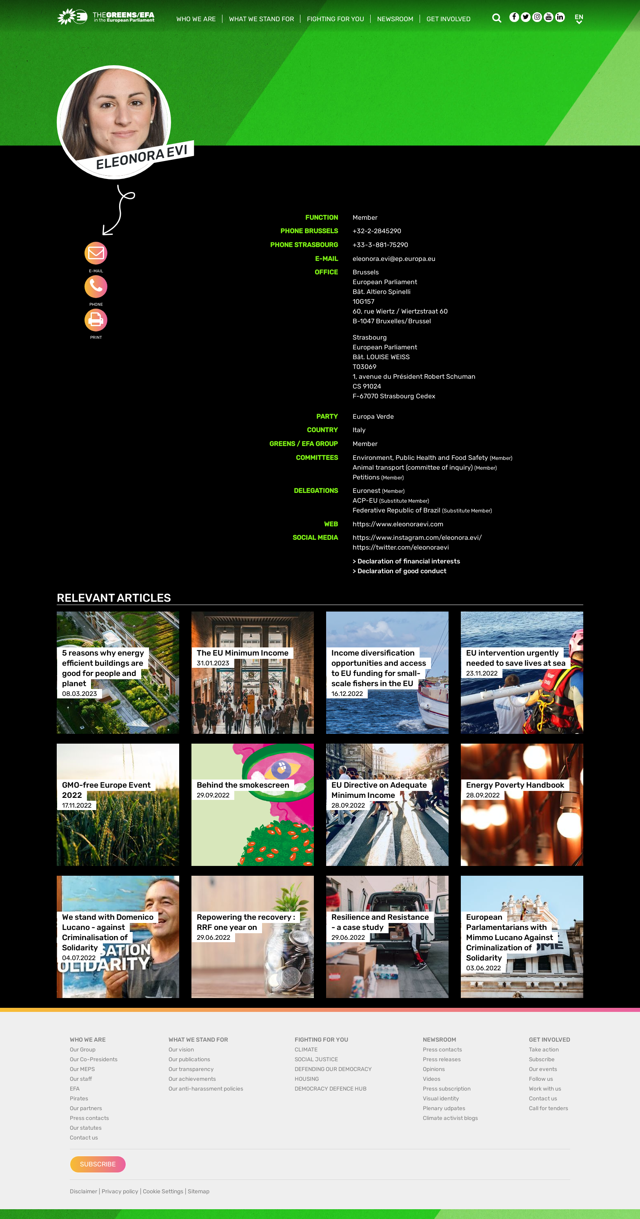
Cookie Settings (163, 1191)
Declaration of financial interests (409, 561)
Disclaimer (83, 1191)
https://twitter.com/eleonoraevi (401, 547)
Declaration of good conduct (402, 571)
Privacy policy (120, 1191)
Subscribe (98, 1164)
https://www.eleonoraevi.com (398, 524)
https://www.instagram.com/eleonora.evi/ (417, 537)
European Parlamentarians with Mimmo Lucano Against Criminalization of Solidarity (509, 937)
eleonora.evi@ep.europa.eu (394, 259)
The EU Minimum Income (243, 653)
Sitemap (198, 1191)
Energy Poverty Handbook (515, 785)
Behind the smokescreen (243, 785)
